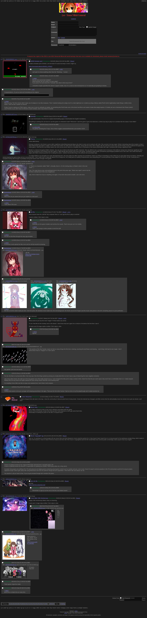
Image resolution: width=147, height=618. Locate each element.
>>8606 (6, 236)
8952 (29, 194)
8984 (57, 77)
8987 (28, 100)
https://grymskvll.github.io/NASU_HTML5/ (40, 68)
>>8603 (6, 310)
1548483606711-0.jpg (11, 282)
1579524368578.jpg (10, 165)
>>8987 (33, 91)
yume (10, 1)
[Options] (144, 1)
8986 (29, 91)
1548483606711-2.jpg (65, 282)
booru (75, 1)
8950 (60, 140)
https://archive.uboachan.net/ (37, 486)
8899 (57, 489)
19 (48, 605)
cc (29, 1)
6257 (56, 320)
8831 (74, 499)
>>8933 (64, 319)
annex (58, 1)
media (18, 1)
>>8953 (33, 193)
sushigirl (80, 1)
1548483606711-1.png (40, 282)
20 (50, 605)
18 (46, 605)
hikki (38, 1)
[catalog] (73, 19)
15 (38, 605)
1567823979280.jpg (10, 348)
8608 (29, 241)
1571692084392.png (11, 406)
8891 (28, 589)
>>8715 (68, 213)
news (44, 1)
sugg (34, 1)
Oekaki (63, 39)
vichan (76, 612)
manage (63, 1)
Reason (122, 601)
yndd (5, 1)
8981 (68, 62)
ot (27, 1)
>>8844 (34, 333)
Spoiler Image (92, 27)
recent (54, 1)
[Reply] (72, 62)
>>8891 (32, 533)
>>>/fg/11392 (36, 128)
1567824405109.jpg (10, 566)
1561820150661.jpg (10, 535)
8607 (29, 233)
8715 (28, 280)
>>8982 (34, 80)
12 (31, 605)
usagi (71, 1)
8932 (29, 374)
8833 (57, 507)
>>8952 (33, 163)
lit (15, 1)
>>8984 (61, 70)
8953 (29, 201)
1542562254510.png (11, 251)
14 (36, 605)
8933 (28, 388)
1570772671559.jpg (11, 435)
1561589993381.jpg (11, 497)
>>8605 (34, 224)
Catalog (63, 605)
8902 (60, 437)
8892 (62, 482)
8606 (57, 221)
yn (2, 1)
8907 (63, 408)
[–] (1, 60)
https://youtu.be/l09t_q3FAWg (32, 544)
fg (7, 1)
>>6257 (6, 391)
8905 (29, 368)
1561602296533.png (39, 509)
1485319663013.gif (10, 317)
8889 (28, 583)
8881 (28, 564)
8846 (57, 330)
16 (41, 605)
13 (33, 605)
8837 (28, 533)
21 (53, 605)
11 (28, 605)
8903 (28, 463)
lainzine (85, 1)
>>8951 (6, 196)
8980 (57, 126)
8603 (60, 213)
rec (41, 1)
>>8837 (6, 592)
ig (23, 1)
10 (26, 605)
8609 (29, 249)
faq (51, 1)
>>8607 (61, 221)
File (59, 39)
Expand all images (142, 55)
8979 (61, 118)
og (21, 1)
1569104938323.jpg (11, 480)
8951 (29, 163)
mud (68, 1)
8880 (28, 346)
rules (48, 1)
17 (43, 605)
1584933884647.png (11, 60)
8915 (57, 398)
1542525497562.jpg (11, 211)
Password (127, 599)
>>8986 (6, 103)
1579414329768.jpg (11, 138)
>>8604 (34, 228)
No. (66, 62)
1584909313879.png (11, 116)
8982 (57, 70)
